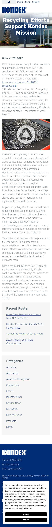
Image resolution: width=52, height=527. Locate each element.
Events (20, 2)
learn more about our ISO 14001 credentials (19, 84)
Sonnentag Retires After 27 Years (24, 333)
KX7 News (11, 408)
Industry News (14, 396)
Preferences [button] (27, 508)
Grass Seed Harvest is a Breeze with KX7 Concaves (23, 316)
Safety (9, 426)
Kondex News (13, 403)
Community (12, 385)
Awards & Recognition (18, 379)
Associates (12, 373)
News (27, 2)
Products (11, 420)
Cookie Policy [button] (13, 505)
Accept (26, 514)
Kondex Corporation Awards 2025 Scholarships (24, 326)
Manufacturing (14, 415)
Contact (35, 2)
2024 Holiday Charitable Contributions (19, 341)
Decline (26, 520)
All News (11, 367)
